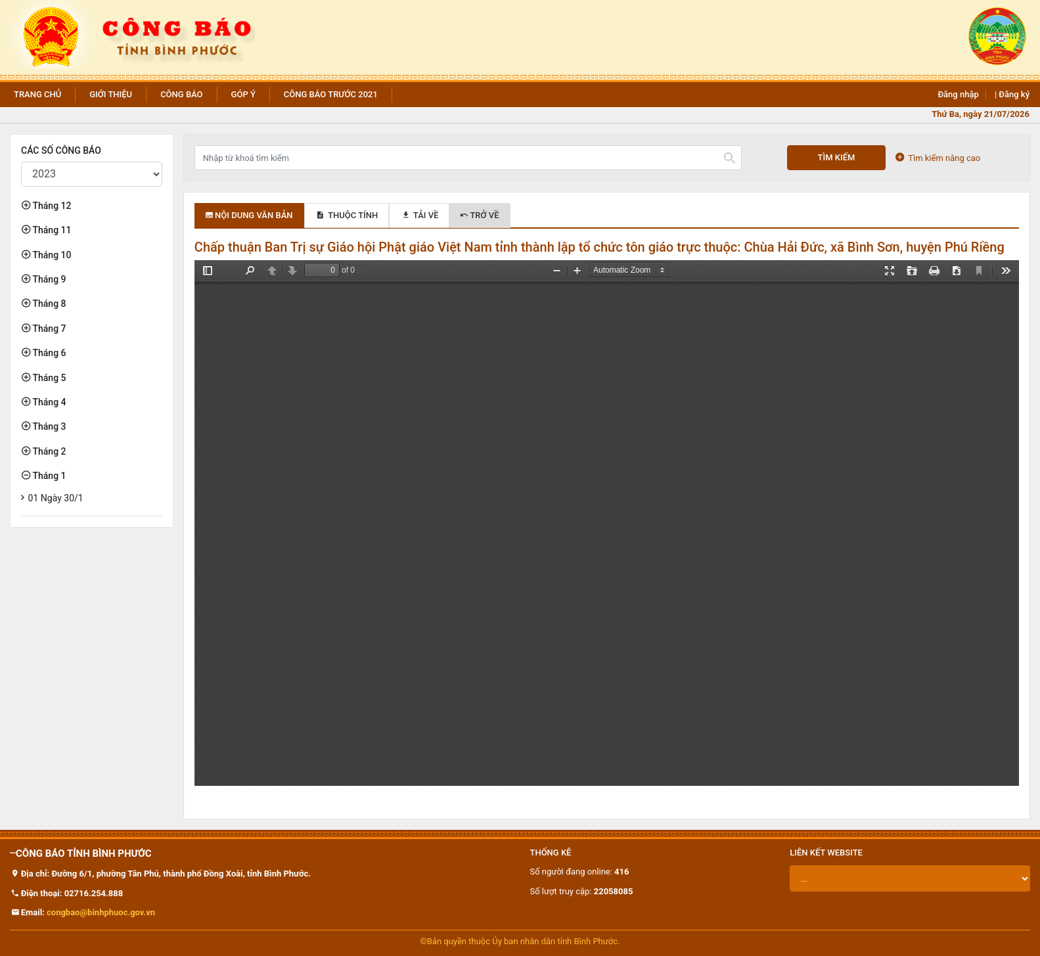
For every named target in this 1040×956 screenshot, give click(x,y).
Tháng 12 (50, 205)
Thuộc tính (346, 215)
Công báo (181, 94)
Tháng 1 (48, 475)
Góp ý (243, 94)
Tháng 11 (50, 230)
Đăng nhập (958, 94)
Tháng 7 (48, 328)
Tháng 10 (50, 255)
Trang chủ (37, 94)
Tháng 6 (48, 353)
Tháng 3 (48, 426)
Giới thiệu (110, 94)
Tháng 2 (48, 451)
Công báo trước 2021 (331, 94)
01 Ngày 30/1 (55, 498)
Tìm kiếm (836, 157)
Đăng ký (1014, 94)
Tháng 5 (48, 378)
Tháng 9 (48, 279)
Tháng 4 (48, 402)
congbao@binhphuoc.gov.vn (101, 912)
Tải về (419, 215)
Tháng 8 (48, 303)
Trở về (480, 215)
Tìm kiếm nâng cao (937, 157)
